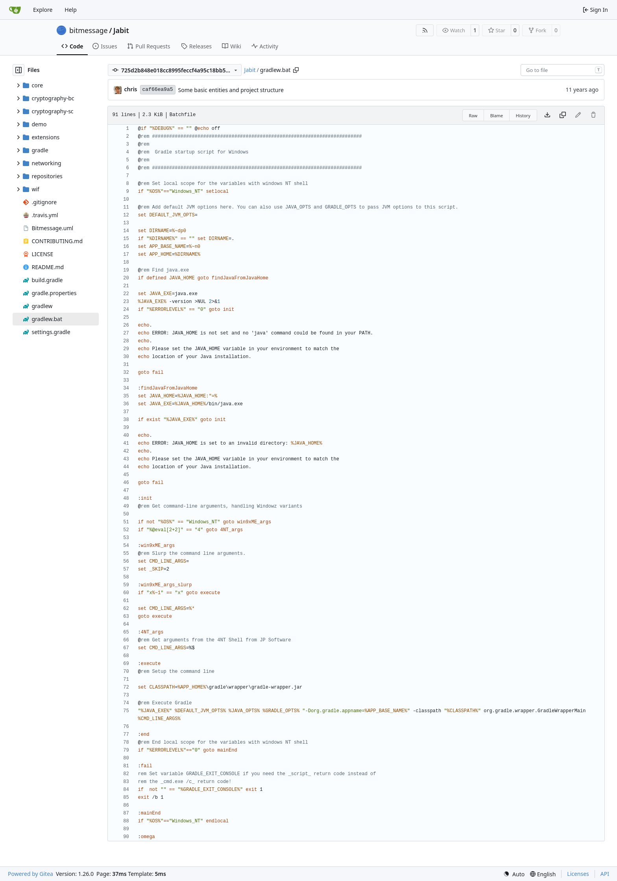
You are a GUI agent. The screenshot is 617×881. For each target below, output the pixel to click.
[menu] (514, 874)
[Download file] (547, 115)
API (604, 873)
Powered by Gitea (30, 873)
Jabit (121, 30)
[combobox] (562, 70)
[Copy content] (562, 115)
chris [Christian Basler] (130, 89)
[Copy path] (296, 70)
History (523, 115)
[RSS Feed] (425, 30)
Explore (42, 9)
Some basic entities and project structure (231, 90)
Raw (473, 115)
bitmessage (88, 30)
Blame (496, 115)
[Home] (15, 10)
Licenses (578, 873)
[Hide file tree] (18, 70)
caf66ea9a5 (157, 89)
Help (71, 9)
